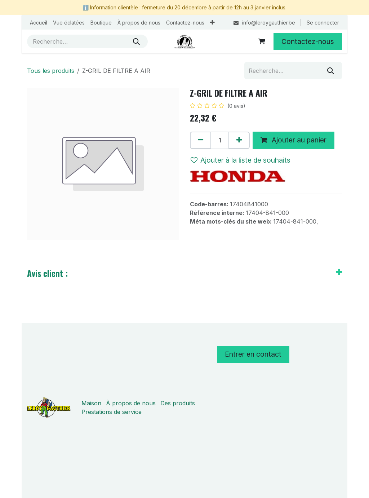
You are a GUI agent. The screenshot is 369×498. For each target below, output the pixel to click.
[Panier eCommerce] (262, 41)
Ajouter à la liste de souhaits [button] (240, 160)
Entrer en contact (253, 354)
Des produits (177, 403)
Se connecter (323, 22)
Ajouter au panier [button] (293, 140)
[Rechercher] (136, 41)
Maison (91, 403)
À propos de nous (131, 403)
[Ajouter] (239, 140)
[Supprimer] (200, 140)
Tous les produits (50, 70)
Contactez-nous (307, 41)
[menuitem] (38, 22)
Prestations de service (111, 411)
